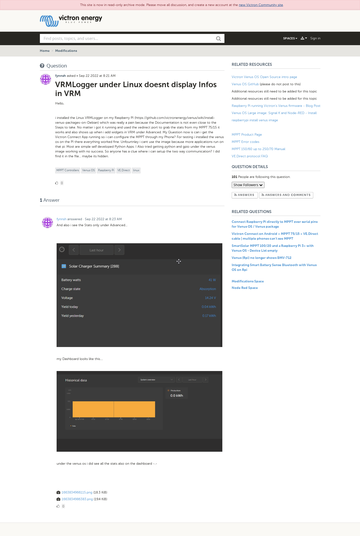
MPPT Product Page (247, 135)
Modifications (66, 51)
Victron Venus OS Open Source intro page (264, 77)
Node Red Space (245, 288)
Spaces (290, 38)
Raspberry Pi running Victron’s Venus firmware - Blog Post (276, 106)
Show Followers (248, 185)
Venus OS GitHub (245, 84)
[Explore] (304, 38)
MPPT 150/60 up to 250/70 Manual (258, 149)
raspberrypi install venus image (255, 120)
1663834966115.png (77, 492)
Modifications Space (248, 281)
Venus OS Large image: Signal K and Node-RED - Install (274, 113)
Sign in (315, 38)
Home (45, 51)
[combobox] (132, 38)
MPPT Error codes (245, 142)
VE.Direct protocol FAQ (250, 156)
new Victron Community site (261, 5)
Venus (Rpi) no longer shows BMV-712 (261, 258)
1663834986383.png (77, 499)
